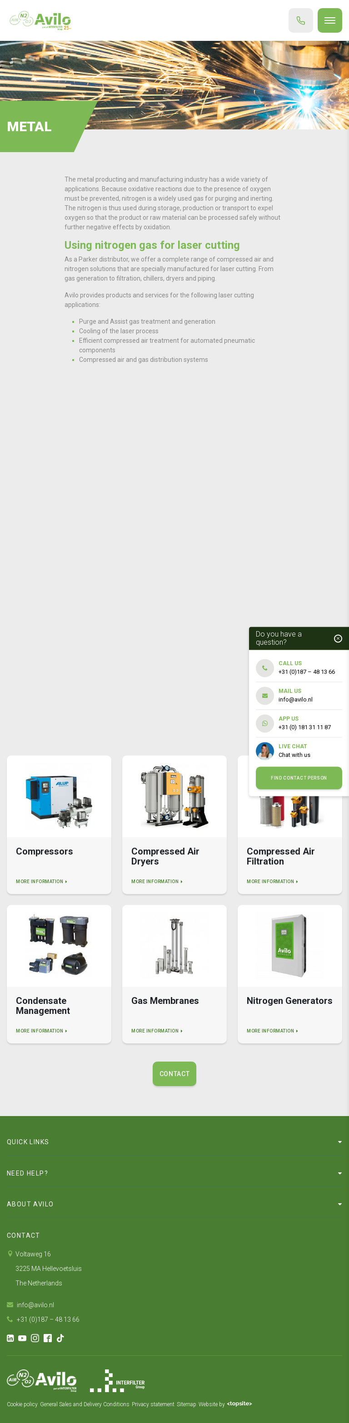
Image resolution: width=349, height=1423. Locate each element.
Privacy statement (153, 1404)
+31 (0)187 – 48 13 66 (43, 1319)
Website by (225, 1404)
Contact (175, 1073)
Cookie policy (22, 1404)
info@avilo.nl (30, 1305)
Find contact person (299, 778)
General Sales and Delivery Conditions (85, 1404)
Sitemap (186, 1404)
